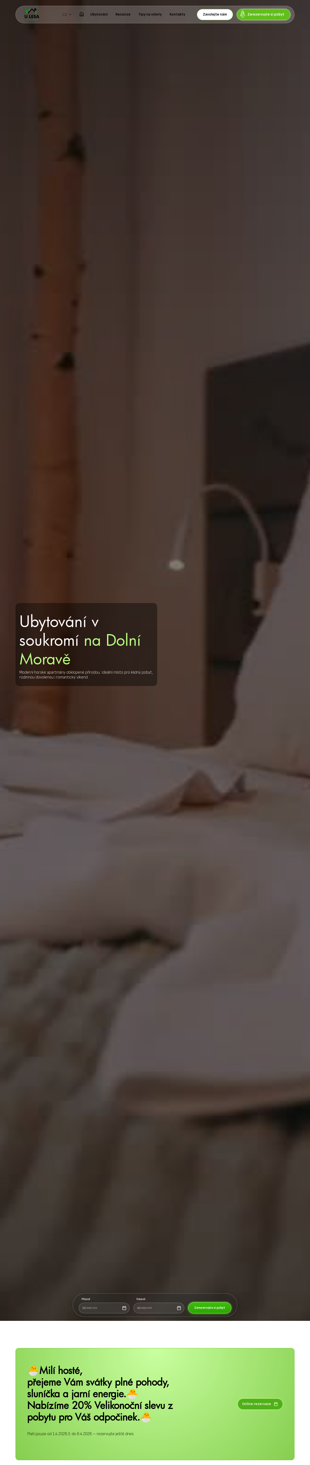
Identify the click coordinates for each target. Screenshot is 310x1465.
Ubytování (99, 14)
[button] (67, 14)
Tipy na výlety (150, 14)
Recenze (123, 14)
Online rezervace (260, 1404)
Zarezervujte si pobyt (209, 1308)
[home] (31, 14)
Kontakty (177, 14)
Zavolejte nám (215, 14)
